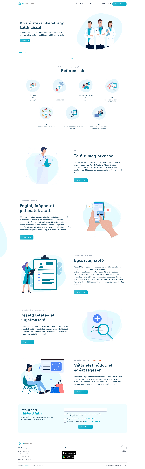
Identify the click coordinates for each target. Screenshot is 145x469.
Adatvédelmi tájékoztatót (92, 422)
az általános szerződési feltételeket (84, 419)
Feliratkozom (85, 427)
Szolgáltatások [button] (81, 4)
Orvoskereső (94, 4)
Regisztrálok (25, 40)
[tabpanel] (72, 30)
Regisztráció (84, 180)
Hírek (109, 4)
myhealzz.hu (25, 465)
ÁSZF (125, 465)
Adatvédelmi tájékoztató (113, 465)
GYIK (103, 4)
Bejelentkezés (119, 4)
